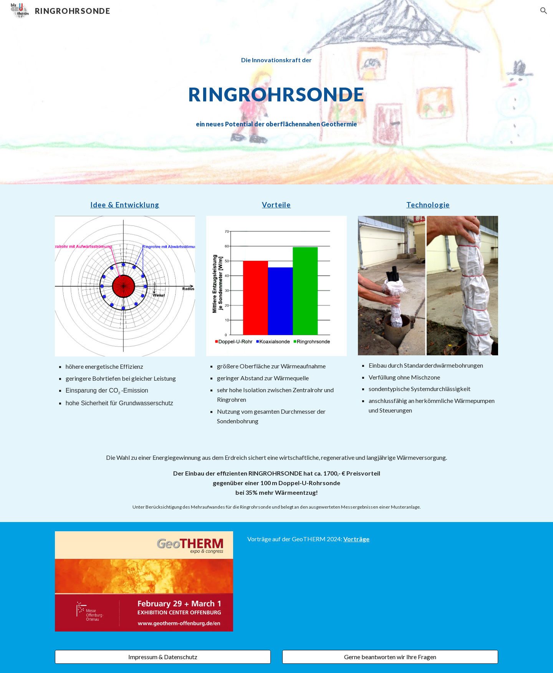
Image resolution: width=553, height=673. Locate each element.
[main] (276, 92)
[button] (544, 11)
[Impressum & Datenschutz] (162, 656)
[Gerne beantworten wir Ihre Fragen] (390, 656)
